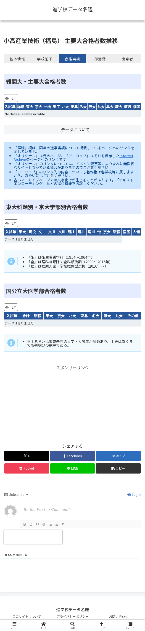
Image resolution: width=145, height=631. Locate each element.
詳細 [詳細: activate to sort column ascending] (20, 106)
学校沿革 (45, 58)
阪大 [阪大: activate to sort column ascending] (92, 106)
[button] (118, 468)
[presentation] (33, 537)
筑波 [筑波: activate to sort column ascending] (127, 106)
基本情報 (17, 58)
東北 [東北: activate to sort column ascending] (74, 106)
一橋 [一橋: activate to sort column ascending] (47, 106)
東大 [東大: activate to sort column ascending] (29, 106)
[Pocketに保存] (26, 468)
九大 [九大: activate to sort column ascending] (101, 106)
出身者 (127, 58)
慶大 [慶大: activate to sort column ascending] (118, 106)
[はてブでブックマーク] (118, 456)
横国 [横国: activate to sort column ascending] (136, 106)
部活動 (100, 58)
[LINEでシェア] (72, 468)
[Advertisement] (72, 403)
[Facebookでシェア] (72, 456)
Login (134, 494)
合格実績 (72, 58)
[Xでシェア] (26, 456)
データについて (75, 129)
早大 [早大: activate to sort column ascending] (109, 106)
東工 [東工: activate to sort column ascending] (56, 106)
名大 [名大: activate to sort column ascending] (83, 106)
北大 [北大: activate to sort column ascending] (65, 106)
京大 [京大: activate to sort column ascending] (38, 106)
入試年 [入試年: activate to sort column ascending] (10, 106)
